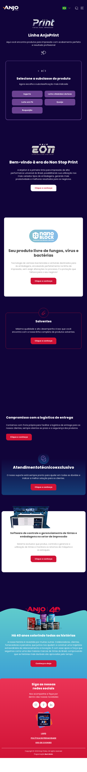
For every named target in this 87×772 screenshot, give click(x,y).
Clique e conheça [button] (43, 188)
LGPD (43, 733)
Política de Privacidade (43, 738)
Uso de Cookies (43, 742)
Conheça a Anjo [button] (43, 663)
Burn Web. (49, 754)
